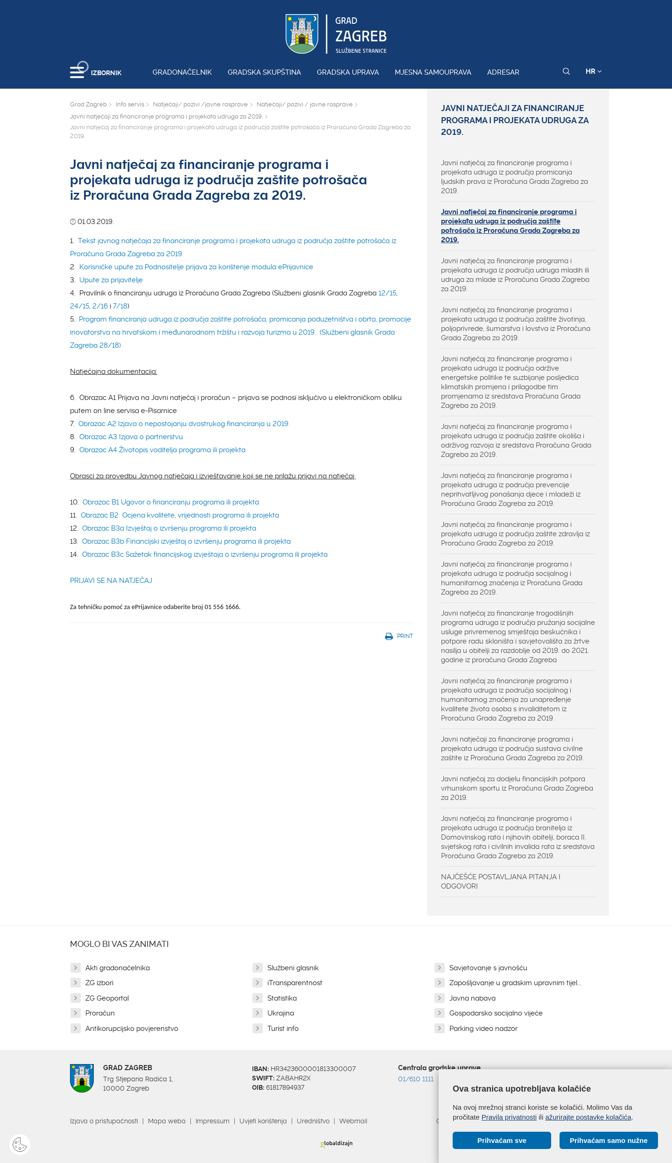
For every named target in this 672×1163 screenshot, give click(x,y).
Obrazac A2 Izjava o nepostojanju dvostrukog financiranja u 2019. (183, 424)
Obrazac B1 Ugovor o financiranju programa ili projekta (171, 502)
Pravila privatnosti (509, 1117)
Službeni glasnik (293, 968)
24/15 (79, 306)
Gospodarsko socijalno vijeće (496, 1013)
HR (594, 71)
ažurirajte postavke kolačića (588, 1117)
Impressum (213, 1121)
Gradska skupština (264, 72)
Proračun (100, 1013)
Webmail (353, 1121)
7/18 (120, 306)
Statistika (282, 998)
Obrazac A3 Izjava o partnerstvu (131, 437)
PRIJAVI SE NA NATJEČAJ (111, 580)
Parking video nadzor (483, 1028)
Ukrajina (280, 1013)
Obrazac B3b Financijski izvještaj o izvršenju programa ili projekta (186, 541)
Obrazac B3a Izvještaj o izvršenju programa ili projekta (169, 528)
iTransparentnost (294, 983)
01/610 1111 (416, 1079)
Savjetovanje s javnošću (488, 968)
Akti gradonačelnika (117, 968)
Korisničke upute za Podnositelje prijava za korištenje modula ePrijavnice (196, 267)
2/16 (100, 306)
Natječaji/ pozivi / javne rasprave (305, 104)
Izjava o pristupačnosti (104, 1121)
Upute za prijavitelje (111, 280)
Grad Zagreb (88, 104)
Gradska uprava (348, 72)
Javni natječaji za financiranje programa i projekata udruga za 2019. (166, 116)
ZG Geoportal (107, 998)
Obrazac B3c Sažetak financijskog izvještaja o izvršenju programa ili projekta (205, 554)
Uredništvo (313, 1121)
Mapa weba (167, 1121)
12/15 (387, 293)
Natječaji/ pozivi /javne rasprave (200, 104)
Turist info (283, 1028)
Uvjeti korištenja (263, 1121)
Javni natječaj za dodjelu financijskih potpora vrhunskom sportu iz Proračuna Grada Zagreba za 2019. (517, 788)
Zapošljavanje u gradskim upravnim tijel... (515, 983)
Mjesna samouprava (433, 72)
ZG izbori (99, 983)
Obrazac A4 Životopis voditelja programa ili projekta (162, 450)
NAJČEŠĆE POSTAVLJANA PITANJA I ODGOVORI (500, 881)
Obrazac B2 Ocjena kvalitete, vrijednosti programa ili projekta (180, 515)
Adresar (503, 72)
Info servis (130, 104)
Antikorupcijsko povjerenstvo (131, 1028)
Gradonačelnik (182, 72)
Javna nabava (472, 998)
